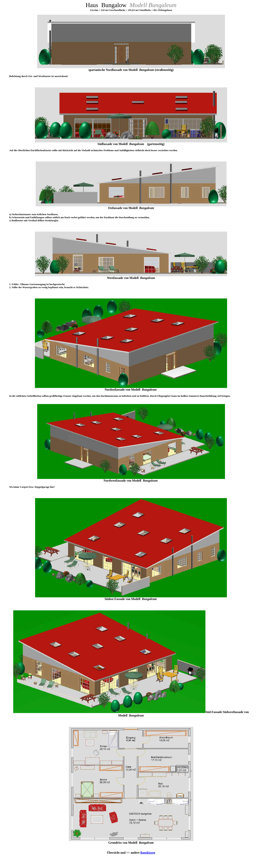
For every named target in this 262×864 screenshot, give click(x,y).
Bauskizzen (147, 852)
